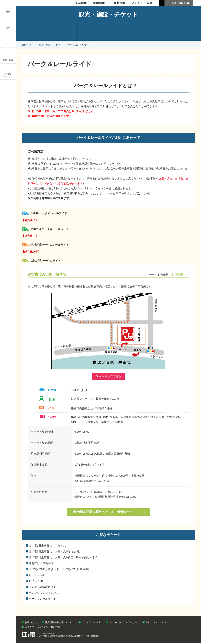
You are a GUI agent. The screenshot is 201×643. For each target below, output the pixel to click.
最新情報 (119, 3)
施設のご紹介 (108, 32)
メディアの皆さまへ (92, 622)
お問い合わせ (32, 622)
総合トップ (27, 44)
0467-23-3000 (127, 496)
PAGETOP (190, 615)
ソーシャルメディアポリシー (124, 622)
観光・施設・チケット (50, 44)
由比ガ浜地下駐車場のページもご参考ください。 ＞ (108, 512)
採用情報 (99, 3)
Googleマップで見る (108, 376)
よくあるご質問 (142, 3)
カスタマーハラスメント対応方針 (42, 627)
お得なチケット (170, 32)
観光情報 (46, 32)
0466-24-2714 (113, 491)
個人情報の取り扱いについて (60, 622)
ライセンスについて (156, 622)
